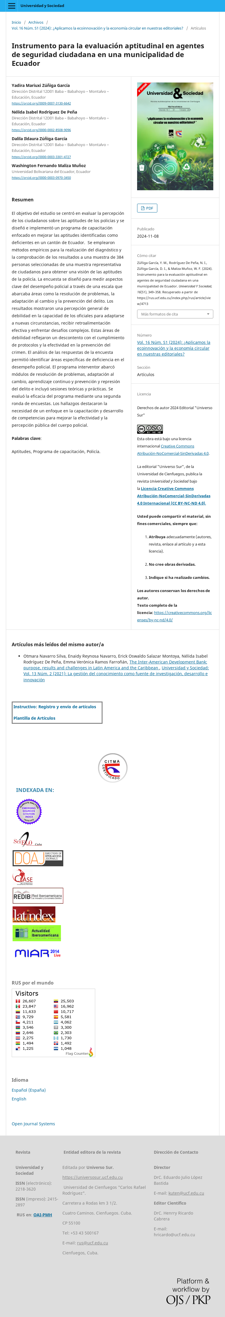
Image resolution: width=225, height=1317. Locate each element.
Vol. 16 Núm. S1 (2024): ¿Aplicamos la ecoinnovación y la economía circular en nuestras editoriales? (97, 28)
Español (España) (29, 1090)
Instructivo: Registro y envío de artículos (54, 706)
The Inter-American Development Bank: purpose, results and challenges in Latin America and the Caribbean (115, 664)
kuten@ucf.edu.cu (186, 1193)
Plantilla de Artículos (34, 718)
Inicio (16, 22)
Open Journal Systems (33, 1123)
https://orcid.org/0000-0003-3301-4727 (41, 157)
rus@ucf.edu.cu (92, 1243)
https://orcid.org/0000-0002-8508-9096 (41, 130)
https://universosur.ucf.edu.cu (92, 1177)
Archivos (35, 22)
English (19, 1099)
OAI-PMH (42, 1214)
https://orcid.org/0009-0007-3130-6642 (41, 103)
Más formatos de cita (159, 314)
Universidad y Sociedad (42, 5)
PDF (149, 208)
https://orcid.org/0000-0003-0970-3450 (41, 178)
